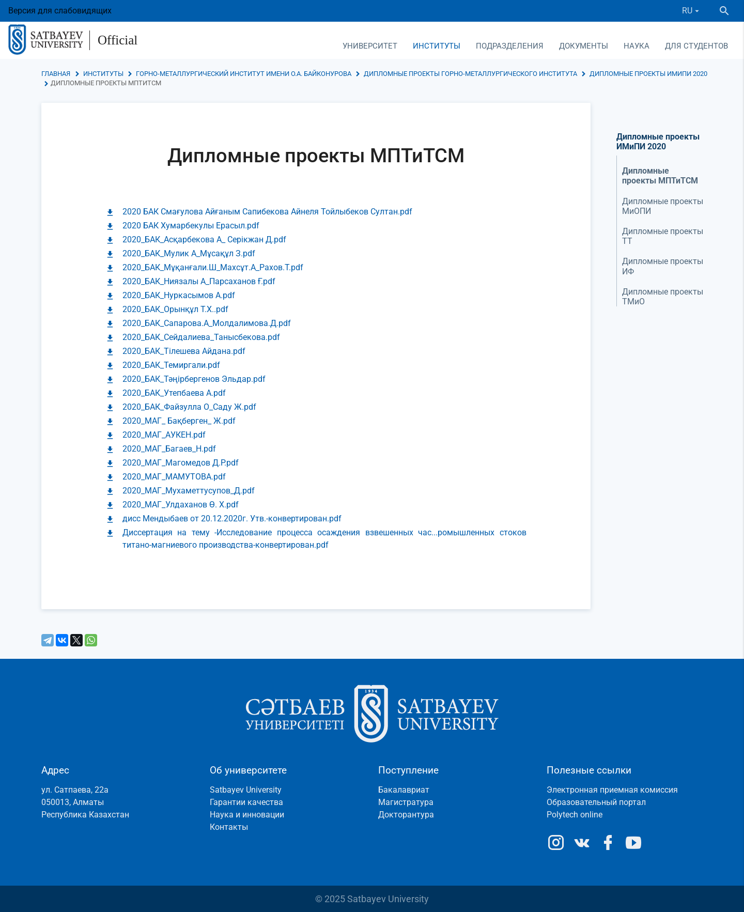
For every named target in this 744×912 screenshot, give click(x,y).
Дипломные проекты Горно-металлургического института (470, 74)
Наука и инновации (247, 815)
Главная (55, 74)
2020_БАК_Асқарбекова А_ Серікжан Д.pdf (204, 239)
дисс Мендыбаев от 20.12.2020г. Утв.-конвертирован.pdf (232, 518)
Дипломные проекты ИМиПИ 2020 (647, 74)
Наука (636, 46)
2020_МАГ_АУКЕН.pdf (164, 435)
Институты (436, 46)
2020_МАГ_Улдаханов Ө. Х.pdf (180, 504)
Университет (370, 46)
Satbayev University (246, 790)
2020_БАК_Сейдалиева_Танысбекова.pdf (201, 337)
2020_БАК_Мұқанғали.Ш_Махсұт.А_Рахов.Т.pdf (212, 267)
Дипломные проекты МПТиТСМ (660, 176)
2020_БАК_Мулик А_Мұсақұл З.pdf (188, 253)
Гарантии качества (246, 802)
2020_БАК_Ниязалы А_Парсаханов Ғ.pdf (198, 281)
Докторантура (406, 815)
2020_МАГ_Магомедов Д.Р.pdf (180, 463)
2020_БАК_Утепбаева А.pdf (174, 393)
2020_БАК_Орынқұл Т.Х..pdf (175, 309)
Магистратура (405, 802)
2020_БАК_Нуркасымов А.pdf (178, 295)
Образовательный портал (596, 802)
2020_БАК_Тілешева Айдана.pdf (183, 351)
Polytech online (574, 815)
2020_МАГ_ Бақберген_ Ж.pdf (179, 421)
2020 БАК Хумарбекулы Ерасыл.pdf (190, 225)
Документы (583, 46)
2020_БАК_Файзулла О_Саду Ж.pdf (189, 407)
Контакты (229, 827)
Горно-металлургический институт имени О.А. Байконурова (243, 74)
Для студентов (696, 46)
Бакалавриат (403, 790)
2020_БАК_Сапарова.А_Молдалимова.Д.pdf (206, 323)
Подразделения (510, 46)
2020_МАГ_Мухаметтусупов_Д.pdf (188, 491)
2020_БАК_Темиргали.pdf (171, 365)
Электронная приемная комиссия (612, 790)
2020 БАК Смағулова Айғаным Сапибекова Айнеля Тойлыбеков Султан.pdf (267, 212)
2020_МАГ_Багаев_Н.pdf (169, 449)
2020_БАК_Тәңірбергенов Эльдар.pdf (194, 379)
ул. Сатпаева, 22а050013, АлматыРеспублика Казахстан (85, 802)
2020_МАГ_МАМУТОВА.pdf (174, 477)
